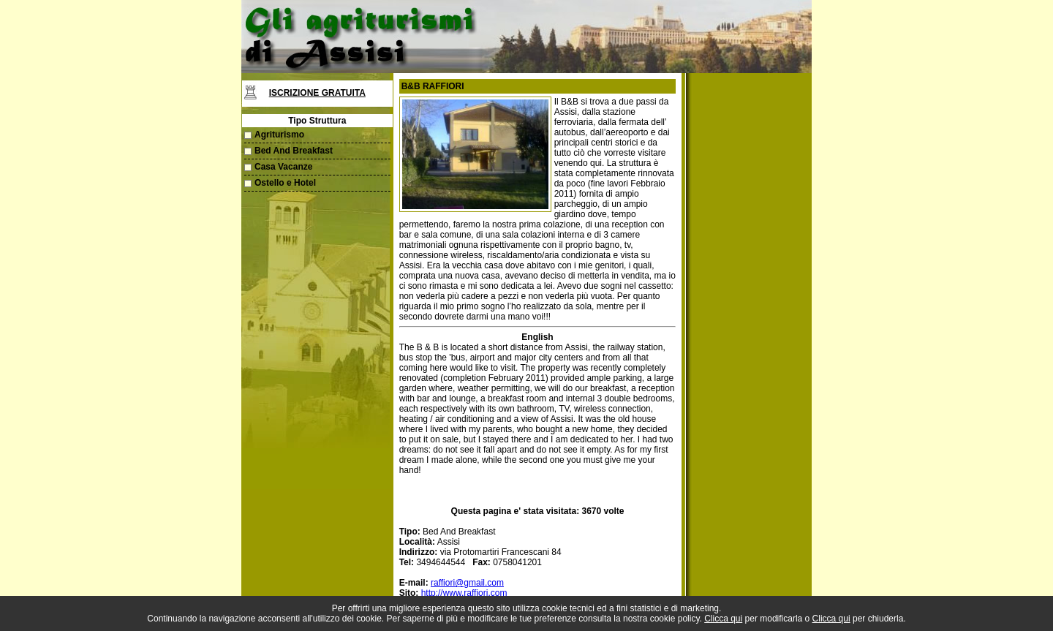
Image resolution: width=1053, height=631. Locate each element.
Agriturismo (279, 134)
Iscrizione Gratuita (317, 93)
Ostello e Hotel (285, 183)
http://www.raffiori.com (464, 593)
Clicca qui (723, 618)
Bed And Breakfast (293, 151)
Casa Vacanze (283, 167)
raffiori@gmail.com (467, 583)
